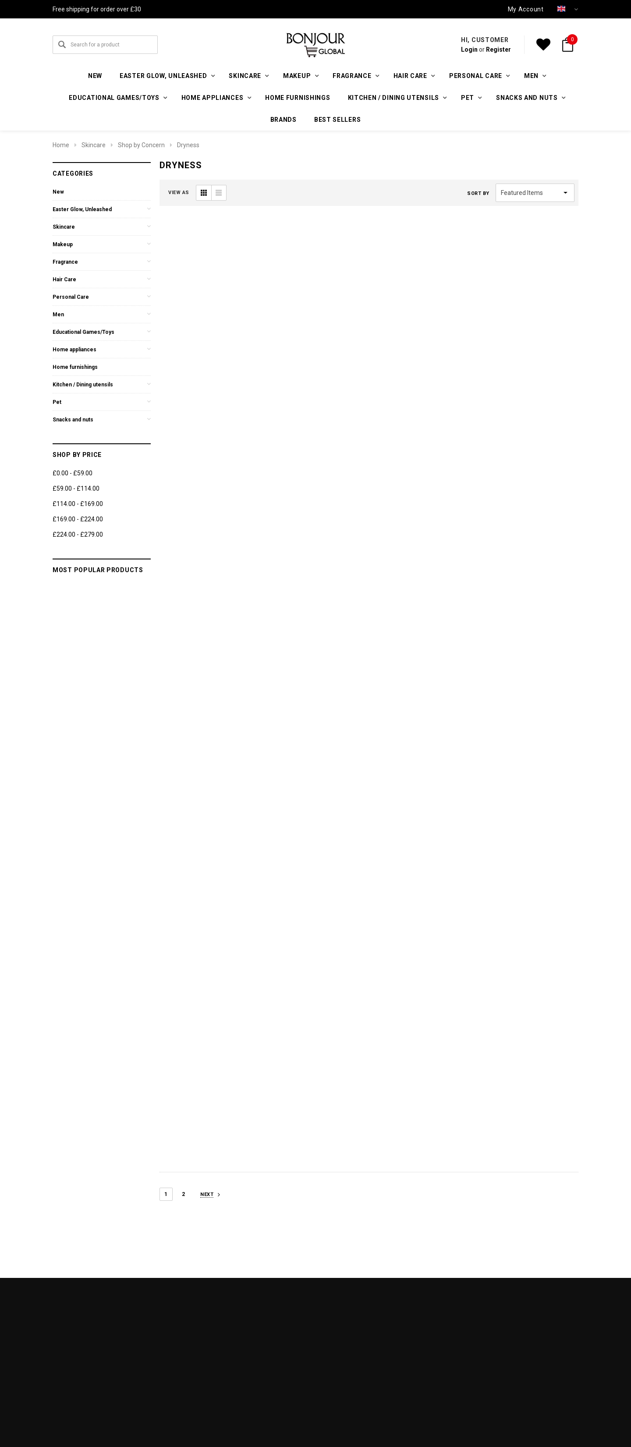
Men (58, 314)
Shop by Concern (141, 145)
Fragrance (65, 262)
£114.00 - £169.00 (78, 503)
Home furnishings (297, 97)
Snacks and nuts (73, 420)
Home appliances (74, 350)
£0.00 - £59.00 (72, 473)
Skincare (94, 145)
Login (469, 49)
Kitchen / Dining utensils (83, 385)
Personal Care (71, 297)
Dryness (188, 145)
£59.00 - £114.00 (76, 488)
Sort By (478, 193)
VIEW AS (178, 192)
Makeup (63, 244)
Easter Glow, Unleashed (82, 209)
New (95, 75)
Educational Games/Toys (83, 332)
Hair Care (64, 279)
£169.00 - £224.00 (78, 519)
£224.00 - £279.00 (78, 534)
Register (498, 49)
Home (61, 145)
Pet (57, 402)
